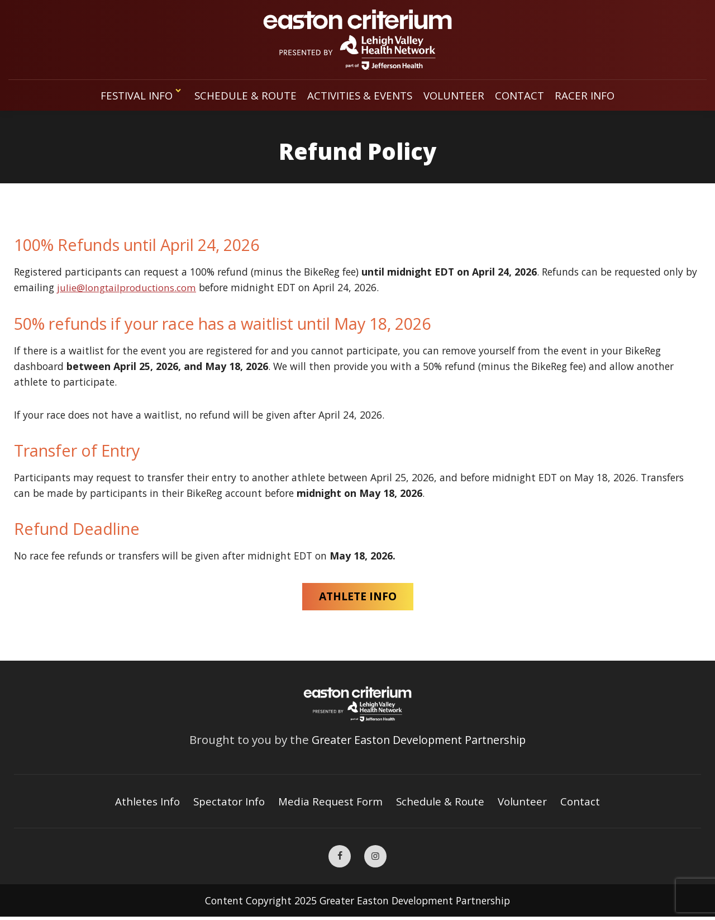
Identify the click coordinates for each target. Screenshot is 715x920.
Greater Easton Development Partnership (419, 740)
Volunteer (456, 95)
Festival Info (139, 95)
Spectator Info (227, 802)
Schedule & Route (244, 95)
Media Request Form (331, 802)
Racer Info (588, 95)
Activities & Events (360, 95)
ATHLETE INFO (357, 597)
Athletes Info (144, 802)
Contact (522, 95)
